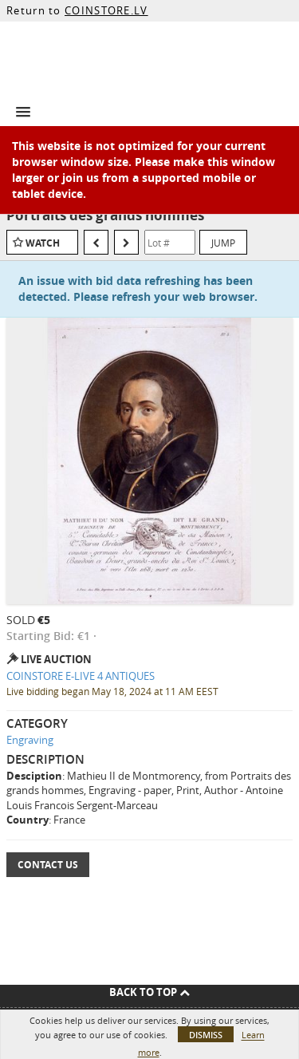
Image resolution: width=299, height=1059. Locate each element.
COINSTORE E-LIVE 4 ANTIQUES (80, 676)
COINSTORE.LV (106, 10)
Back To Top (149, 992)
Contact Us (48, 864)
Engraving (29, 740)
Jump (223, 242)
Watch (43, 243)
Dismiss (205, 1035)
